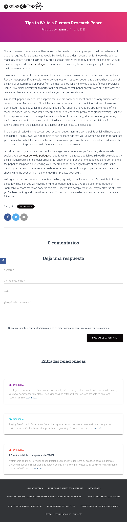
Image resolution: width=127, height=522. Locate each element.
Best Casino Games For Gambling (65, 488)
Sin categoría (26, 206)
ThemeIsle (76, 514)
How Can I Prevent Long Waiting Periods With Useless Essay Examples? (44, 497)
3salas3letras (34, 488)
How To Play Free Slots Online (104, 497)
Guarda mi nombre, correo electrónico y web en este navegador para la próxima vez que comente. (59, 328)
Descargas (94, 488)
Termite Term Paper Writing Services (100, 506)
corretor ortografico (38, 64)
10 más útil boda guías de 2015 (31, 455)
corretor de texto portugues (35, 155)
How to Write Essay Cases (61, 506)
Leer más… (31, 397)
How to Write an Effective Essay (25, 506)
